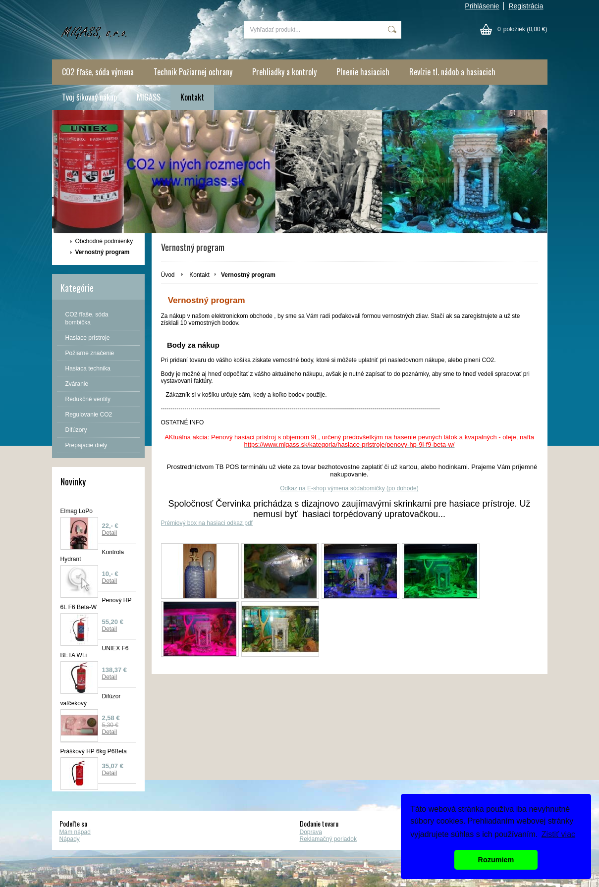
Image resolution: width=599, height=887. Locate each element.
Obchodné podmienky (104, 241)
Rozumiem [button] (496, 860)
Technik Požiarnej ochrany (193, 72)
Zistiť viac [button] (558, 834)
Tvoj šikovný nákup (89, 97)
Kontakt (192, 97)
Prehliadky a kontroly (284, 72)
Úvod (168, 274)
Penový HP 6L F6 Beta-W (96, 604)
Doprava (311, 832)
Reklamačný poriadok (328, 838)
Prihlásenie (482, 6)
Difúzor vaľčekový (90, 700)
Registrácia (525, 6)
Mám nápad (75, 832)
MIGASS (149, 97)
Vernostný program (102, 252)
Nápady (69, 838)
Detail (109, 532)
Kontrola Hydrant (92, 556)
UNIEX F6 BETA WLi (94, 652)
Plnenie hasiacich (362, 72)
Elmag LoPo (76, 511)
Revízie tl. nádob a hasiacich (452, 72)
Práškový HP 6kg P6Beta (93, 751)
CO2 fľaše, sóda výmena (98, 72)
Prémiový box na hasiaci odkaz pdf (207, 523)
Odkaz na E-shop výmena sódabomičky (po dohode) (349, 488)
